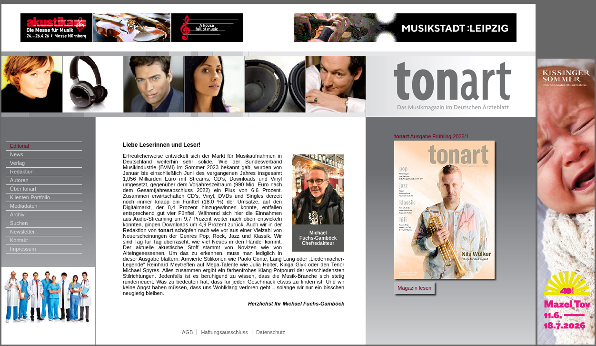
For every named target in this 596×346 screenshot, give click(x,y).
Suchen (19, 223)
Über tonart (23, 189)
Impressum (23, 249)
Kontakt (19, 240)
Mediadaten (24, 206)
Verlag (17, 163)
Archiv (17, 214)
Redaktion (22, 171)
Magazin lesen (414, 288)
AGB (187, 332)
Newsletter (22, 231)
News (16, 154)
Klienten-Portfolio (30, 197)
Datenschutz (270, 332)
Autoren (19, 180)
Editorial (19, 146)
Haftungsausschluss (224, 332)
